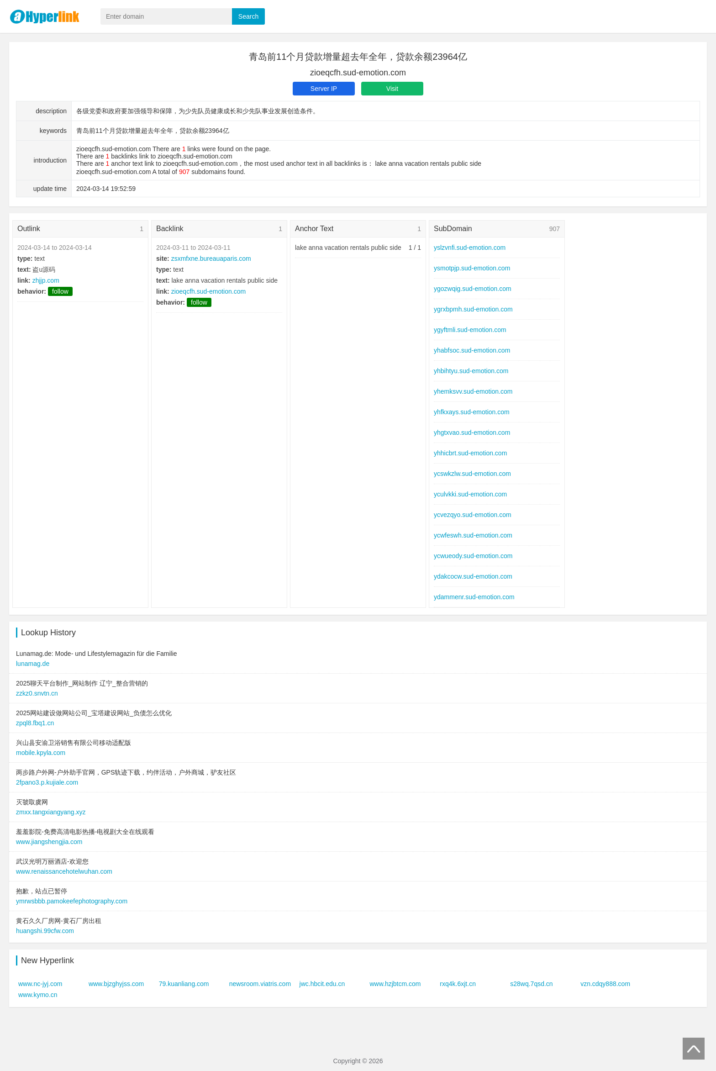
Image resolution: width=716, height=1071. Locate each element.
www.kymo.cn (38, 994)
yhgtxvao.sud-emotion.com (472, 432)
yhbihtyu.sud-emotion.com (471, 371)
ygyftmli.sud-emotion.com (470, 329)
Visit (392, 88)
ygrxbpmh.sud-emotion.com (473, 309)
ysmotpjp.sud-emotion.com (472, 268)
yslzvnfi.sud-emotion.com (469, 247)
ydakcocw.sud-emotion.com (473, 576)
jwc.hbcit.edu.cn (322, 983)
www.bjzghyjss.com (116, 983)
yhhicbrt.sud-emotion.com (470, 453)
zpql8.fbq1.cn (35, 723)
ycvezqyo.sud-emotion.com (472, 514)
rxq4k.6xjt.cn (458, 983)
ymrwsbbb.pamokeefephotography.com (71, 901)
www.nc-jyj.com (40, 983)
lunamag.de (32, 663)
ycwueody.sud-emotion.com (473, 555)
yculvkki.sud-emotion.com (470, 494)
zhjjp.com (45, 280)
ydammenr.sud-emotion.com (474, 597)
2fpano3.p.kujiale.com (47, 782)
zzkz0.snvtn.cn (37, 693)
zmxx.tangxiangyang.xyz (51, 812)
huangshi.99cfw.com (45, 930)
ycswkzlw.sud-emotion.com (472, 473)
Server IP (324, 88)
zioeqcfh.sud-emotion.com (208, 291)
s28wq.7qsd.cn (531, 983)
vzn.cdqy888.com (605, 983)
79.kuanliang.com (184, 983)
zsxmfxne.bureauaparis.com (211, 258)
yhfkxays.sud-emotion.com (472, 412)
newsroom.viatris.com (260, 983)
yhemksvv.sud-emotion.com (473, 391)
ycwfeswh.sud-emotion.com (473, 535)
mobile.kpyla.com (40, 752)
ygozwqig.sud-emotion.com (472, 288)
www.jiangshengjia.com (49, 841)
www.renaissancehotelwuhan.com (64, 871)
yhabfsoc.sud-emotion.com (472, 350)
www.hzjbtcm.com (395, 983)
